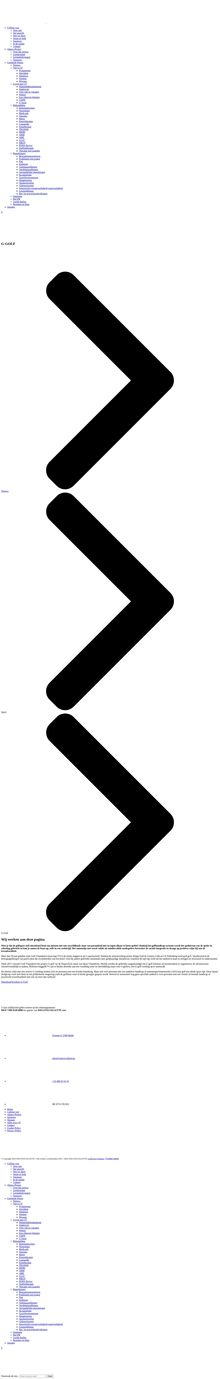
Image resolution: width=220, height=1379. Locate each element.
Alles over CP (14, 1122)
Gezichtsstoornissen (28, 177)
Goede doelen (19, 201)
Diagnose (23, 76)
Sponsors (17, 41)
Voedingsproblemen (28, 169)
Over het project (21, 52)
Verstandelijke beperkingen (32, 172)
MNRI (22, 132)
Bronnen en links (21, 204)
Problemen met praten (29, 159)
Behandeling (19, 105)
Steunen (11, 207)
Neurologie (24, 110)
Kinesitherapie (26, 121)
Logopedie (24, 124)
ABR (21, 137)
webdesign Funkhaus (96, 1159)
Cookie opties (112, 1158)
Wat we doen (19, 35)
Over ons (17, 30)
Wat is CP (18, 68)
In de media (18, 44)
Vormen (22, 78)
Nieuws (16, 65)
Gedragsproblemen (28, 167)
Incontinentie (25, 175)
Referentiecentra (27, 108)
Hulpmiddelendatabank (30, 86)
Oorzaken (23, 73)
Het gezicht (18, 33)
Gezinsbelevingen (21, 57)
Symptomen (24, 70)
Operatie (23, 116)
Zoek (50, 1376)
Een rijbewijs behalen (29, 97)
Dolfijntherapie (26, 148)
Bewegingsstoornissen (29, 156)
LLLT (22, 140)
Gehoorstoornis (26, 185)
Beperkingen (19, 153)
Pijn (21, 161)
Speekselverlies (26, 183)
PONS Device (25, 145)
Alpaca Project (14, 49)
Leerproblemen (26, 191)
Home (10, 1109)
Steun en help (19, 38)
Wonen (22, 94)
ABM (21, 135)
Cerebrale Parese (15, 62)
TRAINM (23, 129)
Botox (22, 118)
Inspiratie (17, 196)
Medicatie (24, 113)
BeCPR (16, 199)
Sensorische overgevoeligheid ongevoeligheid (41, 188)
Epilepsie (23, 164)
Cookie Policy (14, 1128)
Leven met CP (20, 84)
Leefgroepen (19, 54)
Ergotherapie (25, 126)
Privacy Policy (14, 1130)
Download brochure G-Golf (14, 982)
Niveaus (23, 81)
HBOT (22, 143)
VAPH (22, 100)
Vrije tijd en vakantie (29, 92)
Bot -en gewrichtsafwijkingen (33, 193)
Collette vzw (13, 27)
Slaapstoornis (25, 180)
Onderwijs (24, 89)
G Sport (22, 102)
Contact (17, 46)
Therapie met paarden (29, 151)
